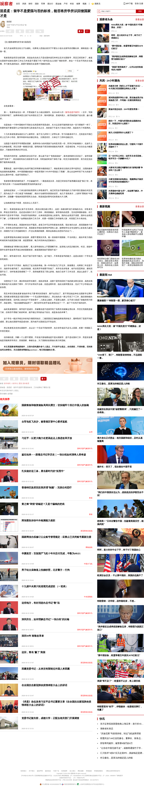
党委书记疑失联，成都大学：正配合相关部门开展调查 (50, 718)
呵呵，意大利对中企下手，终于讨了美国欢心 (126, 36)
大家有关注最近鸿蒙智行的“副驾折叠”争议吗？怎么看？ (125, 168)
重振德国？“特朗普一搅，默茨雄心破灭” (116, 300)
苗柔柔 (9, 22)
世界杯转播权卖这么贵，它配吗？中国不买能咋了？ (125, 145)
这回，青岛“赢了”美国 (33, 652)
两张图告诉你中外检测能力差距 (38, 520)
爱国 (20, 383)
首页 (18, 4)
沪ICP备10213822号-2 (27, 775)
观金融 (58, 4)
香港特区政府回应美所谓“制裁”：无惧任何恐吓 (47, 487)
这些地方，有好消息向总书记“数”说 (41, 602)
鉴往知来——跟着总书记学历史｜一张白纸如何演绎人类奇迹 (54, 454)
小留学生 (14, 383)
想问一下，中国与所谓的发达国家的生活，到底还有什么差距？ (124, 122)
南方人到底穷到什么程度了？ (120, 132)
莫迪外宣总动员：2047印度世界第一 (123, 109)
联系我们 (23, 771)
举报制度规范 (98, 771)
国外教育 (26, 383)
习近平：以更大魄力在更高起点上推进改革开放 (47, 438)
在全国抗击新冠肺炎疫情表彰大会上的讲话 (44, 685)
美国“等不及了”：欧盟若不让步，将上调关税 (118, 681)
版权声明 (40, 771)
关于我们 (32, 771)
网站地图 (81, 771)
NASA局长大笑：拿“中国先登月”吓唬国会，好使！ (126, 26)
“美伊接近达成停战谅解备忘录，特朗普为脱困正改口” (127, 57)
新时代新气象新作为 (84, 448)
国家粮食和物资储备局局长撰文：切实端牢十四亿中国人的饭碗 (55, 405)
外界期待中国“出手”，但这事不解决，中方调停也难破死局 (125, 192)
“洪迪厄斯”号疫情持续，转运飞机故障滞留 (120, 733)
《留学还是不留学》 (72, 112)
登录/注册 (139, 3)
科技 (72, 4)
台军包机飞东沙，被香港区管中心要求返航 (44, 421)
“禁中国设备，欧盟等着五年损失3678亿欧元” (127, 47)
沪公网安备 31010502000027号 (50, 784)
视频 (84, 4)
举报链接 (89, 771)
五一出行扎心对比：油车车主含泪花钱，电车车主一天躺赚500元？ (125, 157)
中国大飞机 (88, 564)
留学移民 (7, 383)
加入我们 (72, 771)
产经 (66, 4)
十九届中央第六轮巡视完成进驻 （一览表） (45, 586)
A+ (30, 36)
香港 (90, 498)
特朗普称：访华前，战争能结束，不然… (116, 601)
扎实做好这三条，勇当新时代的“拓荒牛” (43, 471)
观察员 (96, 4)
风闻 (24, 4)
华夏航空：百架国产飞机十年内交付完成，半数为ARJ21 (51, 553)
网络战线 (89, 547)
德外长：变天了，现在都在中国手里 (114, 466)
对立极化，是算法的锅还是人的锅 (113, 383)
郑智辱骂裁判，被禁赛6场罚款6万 (116, 743)
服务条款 (48, 771)
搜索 (140, 11)
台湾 (90, 432)
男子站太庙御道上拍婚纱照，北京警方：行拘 (46, 569)
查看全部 (139, 19)
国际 (37, 4)
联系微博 (64, 771)
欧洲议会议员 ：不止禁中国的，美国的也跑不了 (120, 575)
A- (25, 36)
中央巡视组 (88, 597)
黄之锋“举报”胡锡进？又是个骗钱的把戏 (43, 504)
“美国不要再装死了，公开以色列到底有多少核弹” (127, 68)
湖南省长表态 (106, 728)
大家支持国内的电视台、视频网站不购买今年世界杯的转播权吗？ (125, 180)
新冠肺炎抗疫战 (86, 531)
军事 (43, 4)
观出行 (50, 4)
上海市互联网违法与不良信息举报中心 (90, 784)
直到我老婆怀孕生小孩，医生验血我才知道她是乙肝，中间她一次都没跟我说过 (125, 98)
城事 (78, 4)
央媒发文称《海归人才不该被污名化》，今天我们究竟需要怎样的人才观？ (125, 87)
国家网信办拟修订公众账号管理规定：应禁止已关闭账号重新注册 (56, 537)
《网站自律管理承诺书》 (113, 771)
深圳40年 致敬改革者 (33, 635)
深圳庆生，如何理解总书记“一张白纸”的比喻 (45, 619)
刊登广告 (56, 771)
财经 (30, 4)
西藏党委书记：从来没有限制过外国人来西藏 (46, 668)
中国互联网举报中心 (69, 784)
